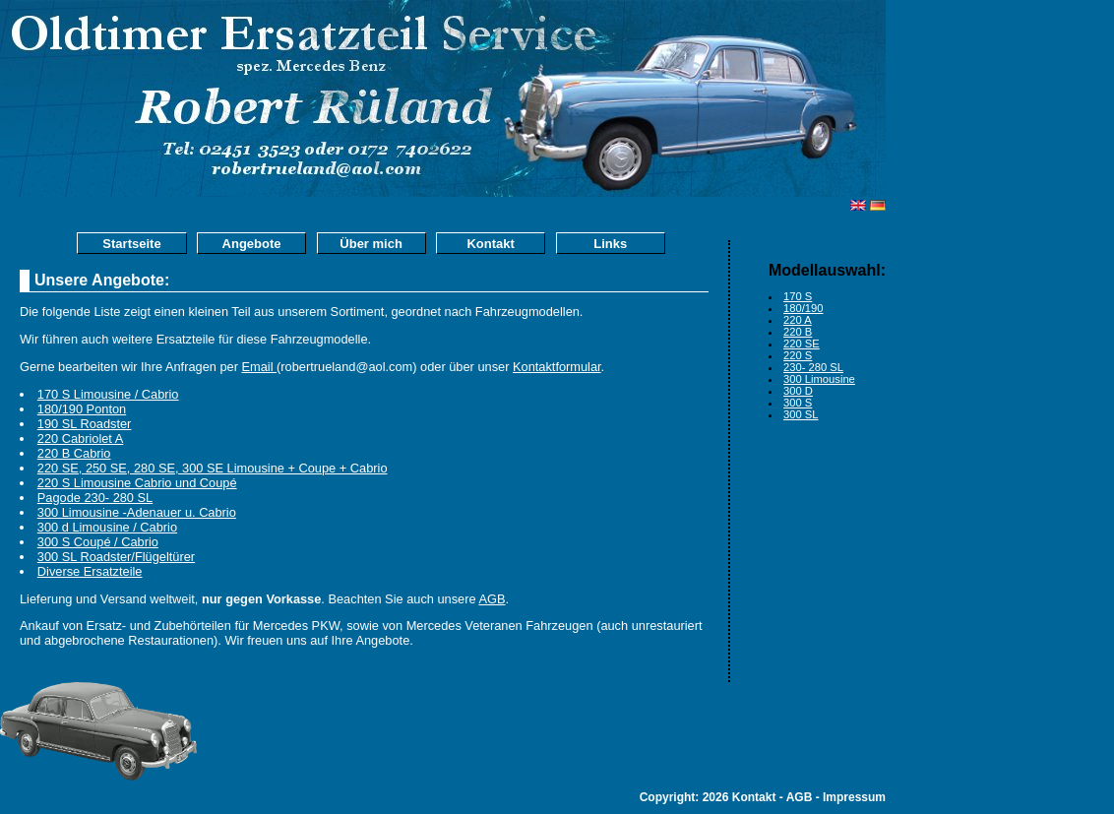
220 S (797, 355)
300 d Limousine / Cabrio (107, 527)
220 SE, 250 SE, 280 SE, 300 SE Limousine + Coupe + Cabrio (212, 468)
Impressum (854, 797)
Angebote (251, 243)
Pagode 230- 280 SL (95, 497)
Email (260, 366)
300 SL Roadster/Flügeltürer (116, 556)
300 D (798, 391)
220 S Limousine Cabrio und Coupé (137, 482)
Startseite (131, 243)
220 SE (801, 343)
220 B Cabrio (74, 453)
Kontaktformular (557, 366)
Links (610, 243)
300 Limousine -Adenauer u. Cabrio (136, 512)
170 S (797, 296)
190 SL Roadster (84, 423)
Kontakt (490, 243)
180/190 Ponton (81, 409)
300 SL (800, 414)
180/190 (803, 308)
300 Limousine (819, 379)
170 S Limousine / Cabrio (108, 394)
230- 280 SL (813, 367)
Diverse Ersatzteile (90, 571)
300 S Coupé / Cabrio (97, 541)
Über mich (371, 243)
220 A (797, 320)
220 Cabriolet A (80, 438)
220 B (797, 332)
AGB (491, 599)
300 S (797, 402)
